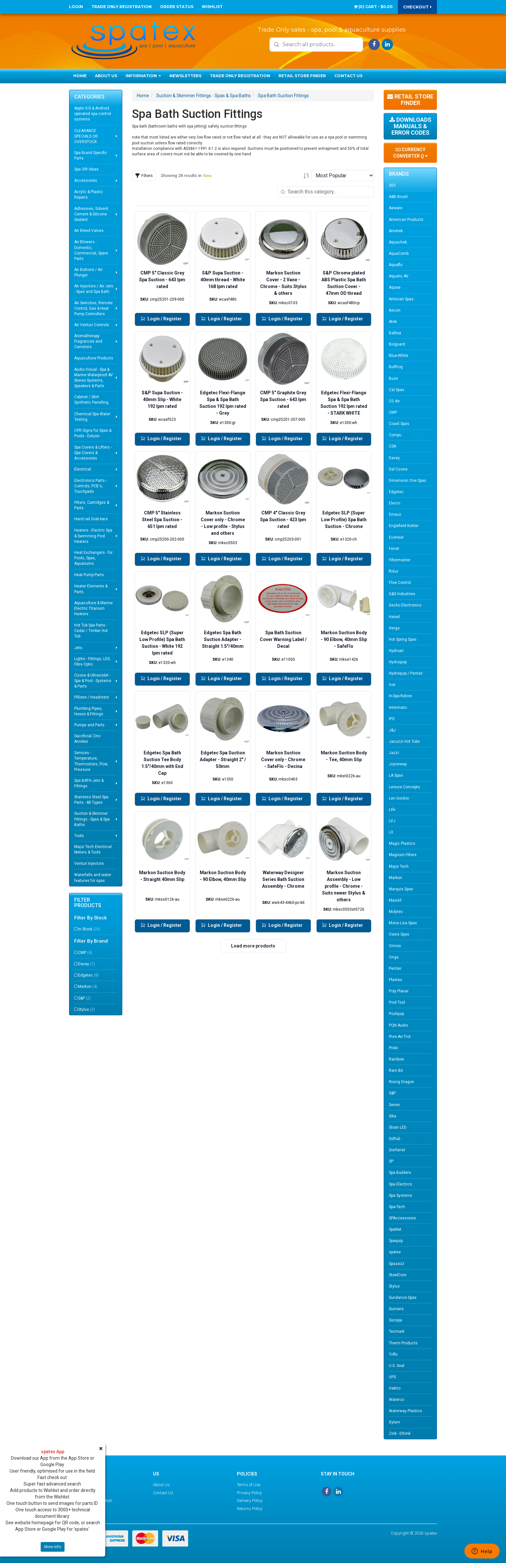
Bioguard (397, 344)
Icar (392, 684)
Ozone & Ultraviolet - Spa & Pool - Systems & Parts (92, 680)
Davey (86, 964)
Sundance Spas (403, 1297)
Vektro (394, 1388)
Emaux (395, 514)
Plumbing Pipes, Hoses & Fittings (88, 711)
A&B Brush (398, 196)
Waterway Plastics (405, 1411)
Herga (394, 628)
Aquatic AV (399, 276)
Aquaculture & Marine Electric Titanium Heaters (93, 608)
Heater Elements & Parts (90, 589)
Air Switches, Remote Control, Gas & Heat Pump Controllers (93, 308)
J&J (392, 730)
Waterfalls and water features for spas (92, 878)
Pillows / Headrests (91, 697)
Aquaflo (395, 265)
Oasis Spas (399, 934)
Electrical (82, 469)
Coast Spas (399, 423)
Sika (392, 1116)
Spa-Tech (397, 1207)
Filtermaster (399, 560)
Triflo (393, 1354)
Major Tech (399, 866)
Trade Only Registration (121, 6)
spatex (395, 1252)
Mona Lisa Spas (403, 923)
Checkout (417, 6)
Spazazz (396, 1263)
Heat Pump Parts (89, 575)
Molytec (396, 911)
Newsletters (185, 75)
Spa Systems (400, 1195)
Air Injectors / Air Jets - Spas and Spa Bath (93, 289)
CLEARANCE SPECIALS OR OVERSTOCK (86, 136)
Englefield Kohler (404, 525)
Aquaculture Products (93, 358)
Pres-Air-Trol (399, 1036)
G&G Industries (402, 594)
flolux (393, 571)
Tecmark (396, 1331)
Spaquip (396, 1240)
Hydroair (396, 650)
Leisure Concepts (404, 787)
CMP (85, 952)
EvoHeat (396, 537)
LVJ (392, 821)
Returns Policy (249, 1508)
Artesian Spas (401, 299)
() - (373, 6)
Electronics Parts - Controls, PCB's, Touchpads (90, 486)
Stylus (86, 1009)
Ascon (394, 310)
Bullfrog (396, 367)
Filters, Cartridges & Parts (91, 505)
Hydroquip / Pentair (406, 673)
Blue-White (398, 355)
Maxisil (395, 900)
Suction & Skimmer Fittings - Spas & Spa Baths (92, 819)
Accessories (85, 180)
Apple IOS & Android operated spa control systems (92, 113)
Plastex (395, 980)
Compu (395, 435)
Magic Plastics (402, 843)
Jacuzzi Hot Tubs (404, 741)
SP (391, 1161)
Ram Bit (396, 1070)
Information (143, 75)
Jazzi (394, 752)
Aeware (395, 208)
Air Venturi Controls (91, 325)
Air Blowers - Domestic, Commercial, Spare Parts (91, 250)
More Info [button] (52, 1547)
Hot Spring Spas (403, 639)
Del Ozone (398, 469)
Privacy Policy (249, 1492)
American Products (406, 219)
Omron (395, 946)
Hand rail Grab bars (91, 519)
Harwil (394, 617)
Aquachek (398, 242)
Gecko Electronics (405, 605)
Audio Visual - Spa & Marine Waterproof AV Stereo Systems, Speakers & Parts (93, 377)
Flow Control (400, 582)
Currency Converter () (410, 153)
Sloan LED (398, 1127)
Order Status (176, 6)
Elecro (394, 503)
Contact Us (348, 75)
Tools (79, 835)
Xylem (394, 1422)
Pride (393, 1048)
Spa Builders (400, 1172)
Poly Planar (399, 991)
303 (392, 185)
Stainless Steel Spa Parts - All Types (91, 800)
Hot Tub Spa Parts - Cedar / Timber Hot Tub (91, 630)
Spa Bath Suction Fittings (283, 95)
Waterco (396, 1399)
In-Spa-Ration (400, 696)
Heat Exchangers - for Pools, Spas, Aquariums (93, 558)
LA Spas (396, 775)
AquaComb (399, 253)
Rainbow (396, 1059)
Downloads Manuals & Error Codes (410, 126)
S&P (84, 998)
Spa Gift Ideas (86, 169)
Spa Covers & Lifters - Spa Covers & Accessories (93, 453)
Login (76, 6)
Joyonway (398, 764)
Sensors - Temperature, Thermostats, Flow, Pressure (91, 760)
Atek (393, 321)
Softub (394, 1138)
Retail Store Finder (302, 75)
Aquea (394, 287)
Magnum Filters (403, 855)
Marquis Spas (401, 889)
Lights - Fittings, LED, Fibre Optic (92, 662)
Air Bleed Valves (89, 230)
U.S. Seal (396, 1365)
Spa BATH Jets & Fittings (89, 783)
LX (391, 832)
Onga (394, 957)
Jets (78, 648)
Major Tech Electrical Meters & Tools (93, 849)
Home (79, 75)
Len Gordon (399, 798)
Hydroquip (398, 662)
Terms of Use (248, 1484)
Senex (394, 1104)
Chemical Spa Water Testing (92, 417)
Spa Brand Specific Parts (90, 155)
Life (392, 809)
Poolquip (396, 1013)
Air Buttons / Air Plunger (88, 272)
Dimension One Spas (407, 480)
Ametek (396, 231)
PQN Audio (398, 1025)
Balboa (395, 333)
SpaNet (395, 1229)
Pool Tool (397, 1002)
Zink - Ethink (399, 1433)
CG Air (394, 401)
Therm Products (403, 1343)
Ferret (394, 548)
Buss (393, 378)
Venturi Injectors (89, 863)
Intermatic (398, 707)
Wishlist (212, 6)
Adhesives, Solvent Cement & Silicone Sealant (91, 214)
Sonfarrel (397, 1150)
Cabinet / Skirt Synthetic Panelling (91, 400)
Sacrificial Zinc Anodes (87, 739)
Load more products (253, 945)
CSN (392, 446)
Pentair (395, 968)
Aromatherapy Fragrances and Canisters (88, 341)
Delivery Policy (249, 1500)
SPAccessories (402, 1218)
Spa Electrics (400, 1184)
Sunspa (395, 1320)
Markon (87, 986)
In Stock (89, 929)
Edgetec (88, 975)
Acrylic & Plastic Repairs (88, 195)
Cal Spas (396, 390)
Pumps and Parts (89, 725)
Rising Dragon (401, 1082)
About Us (106, 75)
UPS (392, 1377)
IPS (391, 719)
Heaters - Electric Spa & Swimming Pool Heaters (93, 535)
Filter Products (87, 902)
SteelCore (397, 1275)
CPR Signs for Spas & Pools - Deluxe (92, 433)
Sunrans (396, 1309)
